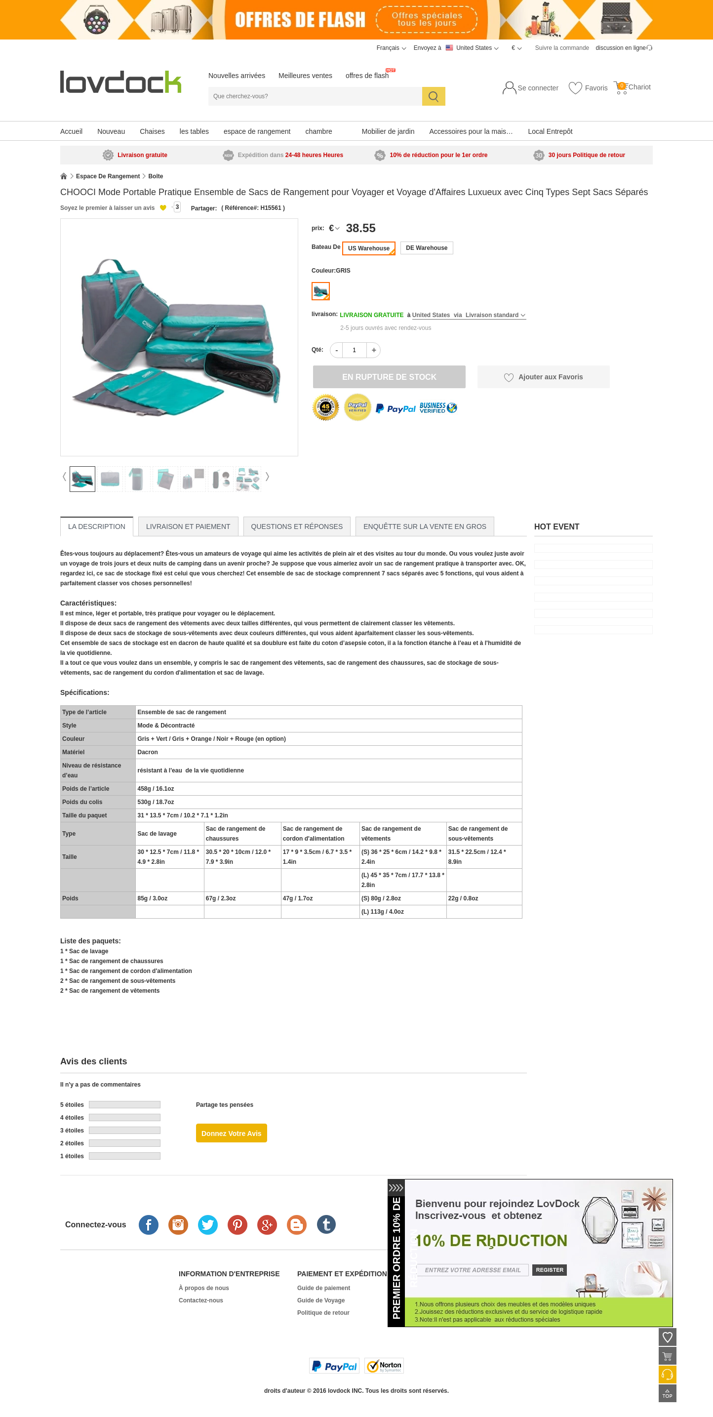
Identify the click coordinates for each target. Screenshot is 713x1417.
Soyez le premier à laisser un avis (107, 207)
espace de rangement (257, 131)
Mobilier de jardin (388, 131)
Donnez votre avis (231, 1133)
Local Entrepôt (550, 131)
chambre (318, 131)
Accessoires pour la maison (471, 131)
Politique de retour (323, 1312)
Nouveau (111, 131)
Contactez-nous (201, 1300)
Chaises (152, 131)
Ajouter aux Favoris (543, 377)
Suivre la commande (562, 47)
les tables (194, 131)
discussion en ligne (621, 47)
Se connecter (538, 88)
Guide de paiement (323, 1288)
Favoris (588, 88)
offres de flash (367, 76)
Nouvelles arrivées (236, 76)
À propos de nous (204, 1288)
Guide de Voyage (321, 1300)
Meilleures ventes (305, 76)
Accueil (71, 131)
